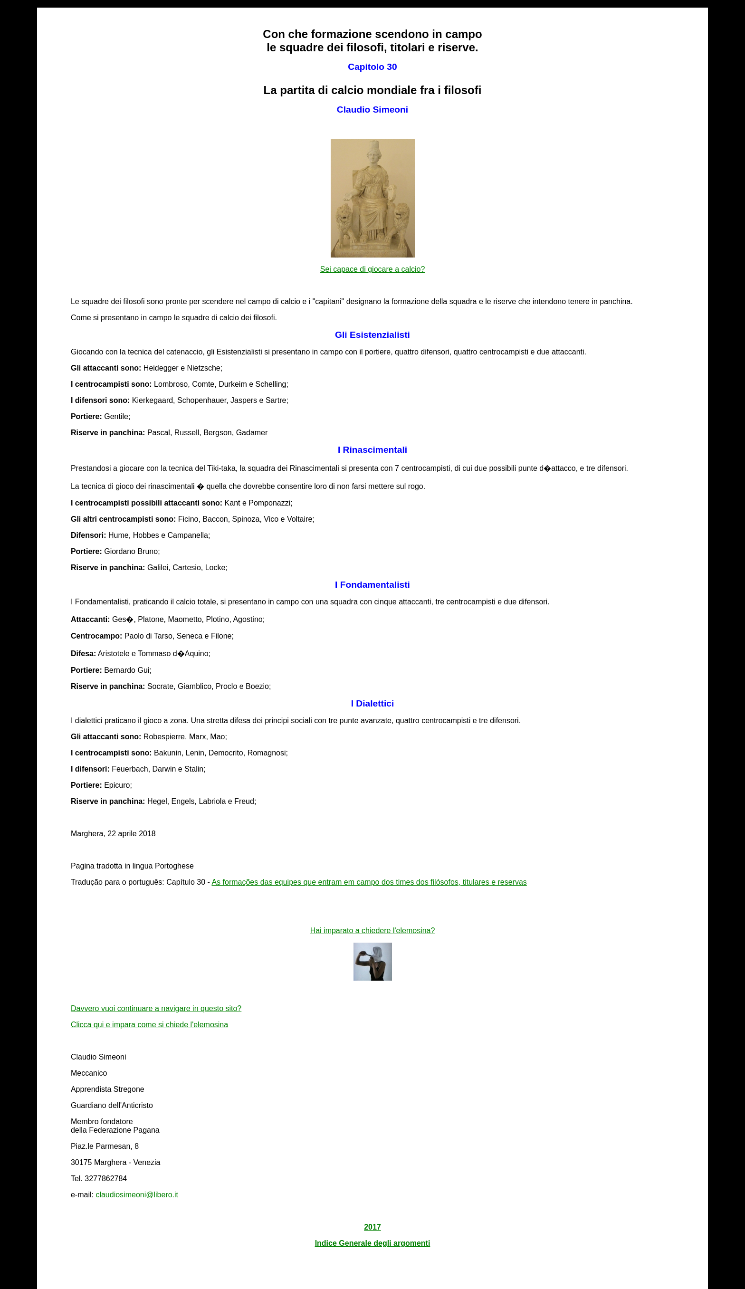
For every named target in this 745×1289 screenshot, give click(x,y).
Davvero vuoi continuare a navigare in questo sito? (156, 1008)
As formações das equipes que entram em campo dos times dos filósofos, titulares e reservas (368, 882)
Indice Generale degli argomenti (372, 1243)
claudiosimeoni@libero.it (137, 1195)
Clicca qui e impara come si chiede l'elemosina (149, 1025)
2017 (372, 1227)
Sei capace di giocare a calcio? (372, 269)
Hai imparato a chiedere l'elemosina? (372, 930)
